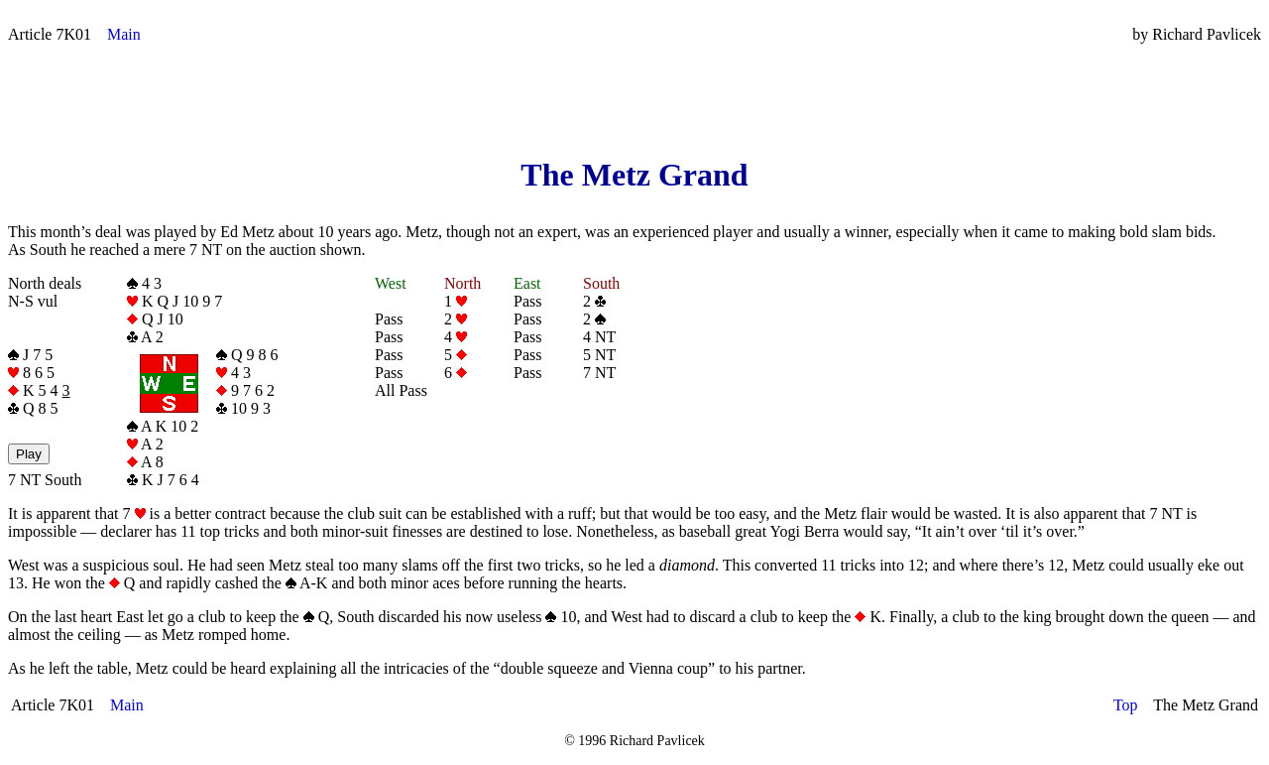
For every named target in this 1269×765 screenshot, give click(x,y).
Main (124, 34)
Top (1125, 705)
